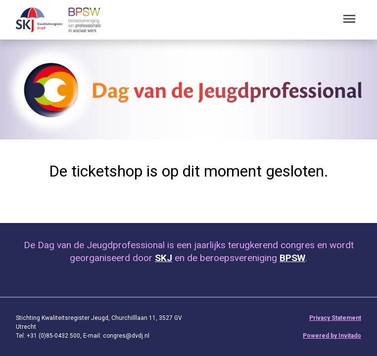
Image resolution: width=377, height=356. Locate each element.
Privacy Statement (335, 317)
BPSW (292, 258)
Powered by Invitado (332, 335)
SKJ (163, 258)
